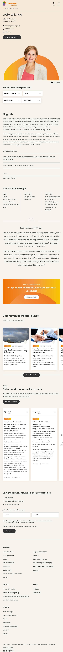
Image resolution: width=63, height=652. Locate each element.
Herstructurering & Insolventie (12, 573)
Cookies (34, 644)
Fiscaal (5, 559)
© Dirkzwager (6, 644)
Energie (5, 577)
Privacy (28, 644)
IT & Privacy (6, 566)
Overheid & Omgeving (40, 559)
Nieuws (5, 619)
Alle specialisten (10, 9)
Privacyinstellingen (8, 647)
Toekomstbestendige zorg (11, 592)
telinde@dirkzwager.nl (11, 26)
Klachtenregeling (42, 644)
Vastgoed (36, 555)
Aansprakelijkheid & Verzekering (43, 566)
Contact (5, 633)
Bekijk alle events (11, 401)
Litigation (36, 570)
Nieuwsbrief (6, 622)
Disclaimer (52, 644)
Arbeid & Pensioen (8, 562)
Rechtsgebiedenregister (10, 626)
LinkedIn (7, 32)
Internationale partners (10, 615)
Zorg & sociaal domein (40, 551)
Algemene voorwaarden (18, 644)
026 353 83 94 (8, 29)
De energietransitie (9, 589)
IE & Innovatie (7, 570)
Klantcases (36, 592)
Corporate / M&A (8, 551)
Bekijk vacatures (32, 297)
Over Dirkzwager (8, 611)
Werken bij (6, 629)
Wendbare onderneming (10, 600)
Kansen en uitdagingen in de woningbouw (16, 596)
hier (6, 526)
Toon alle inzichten (31, 374)
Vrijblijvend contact (12, 37)
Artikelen (36, 589)
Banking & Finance (8, 555)
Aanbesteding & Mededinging (42, 562)
